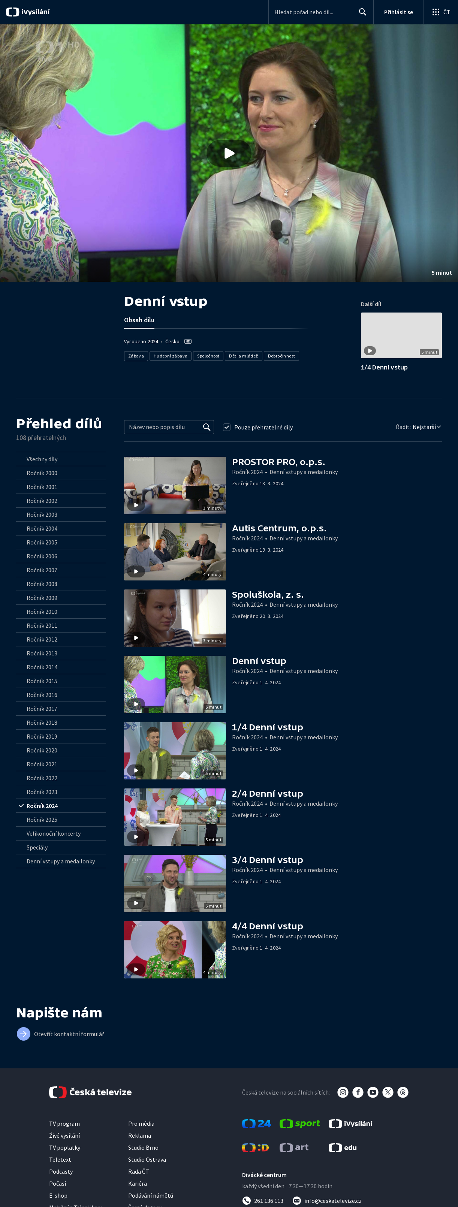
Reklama (139, 1135)
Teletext (60, 1159)
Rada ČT (138, 1171)
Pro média (141, 1123)
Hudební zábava (171, 356)
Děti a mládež (243, 356)
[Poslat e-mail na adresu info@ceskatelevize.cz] (327, 1200)
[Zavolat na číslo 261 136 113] (262, 1200)
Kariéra (137, 1183)
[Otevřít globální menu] (441, 12)
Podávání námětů (150, 1195)
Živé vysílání (64, 1135)
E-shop (58, 1195)
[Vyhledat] (207, 427)
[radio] (61, 459)
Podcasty (61, 1171)
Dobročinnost (281, 356)
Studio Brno (143, 1147)
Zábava (136, 356)
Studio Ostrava (147, 1159)
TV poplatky (64, 1147)
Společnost (209, 356)
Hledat (361, 14)
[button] (229, 153)
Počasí (57, 1183)
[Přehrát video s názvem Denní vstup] (229, 153)
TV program (64, 1123)
